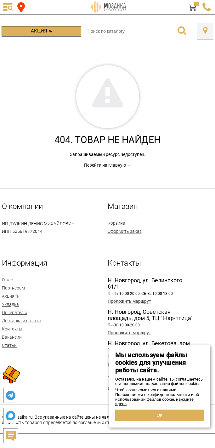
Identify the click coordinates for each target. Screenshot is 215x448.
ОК (159, 415)
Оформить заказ (125, 231)
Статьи (9, 345)
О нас (7, 279)
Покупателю (14, 312)
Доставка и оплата (21, 320)
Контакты (12, 328)
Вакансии (12, 337)
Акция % (41, 31)
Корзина (116, 223)
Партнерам (13, 287)
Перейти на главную (105, 165)
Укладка (10, 304)
